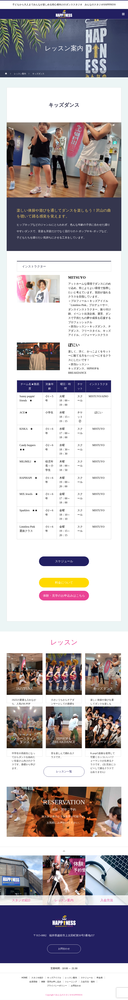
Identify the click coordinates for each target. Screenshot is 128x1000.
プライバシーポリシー (57, 986)
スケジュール (64, 561)
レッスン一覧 (64, 771)
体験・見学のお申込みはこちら (64, 595)
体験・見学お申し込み (51, 982)
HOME (25, 978)
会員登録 (33, 982)
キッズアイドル (54, 978)
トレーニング (71, 982)
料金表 (100, 978)
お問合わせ (64, 949)
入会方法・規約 (88, 982)
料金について (64, 582)
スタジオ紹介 (37, 978)
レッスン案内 (71, 978)
